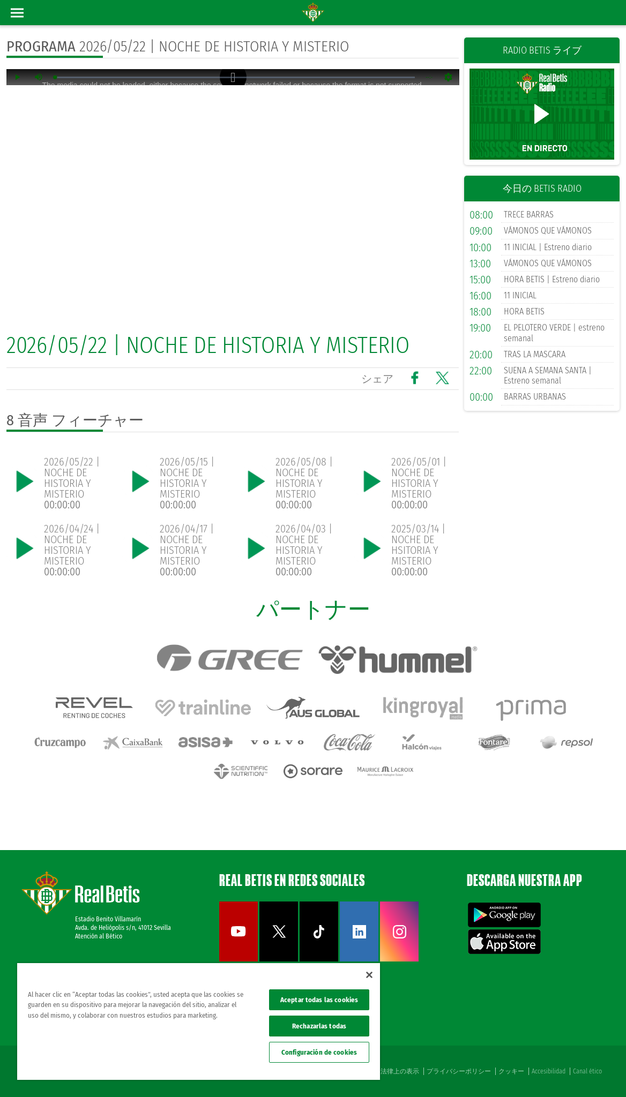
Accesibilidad (548, 1071)
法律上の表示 (400, 1071)
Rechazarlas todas (319, 1026)
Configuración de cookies (319, 1052)
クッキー (511, 1071)
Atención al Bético (98, 936)
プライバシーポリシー (459, 1071)
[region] (198, 1021)
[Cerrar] (369, 975)
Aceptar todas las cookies (319, 1000)
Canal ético (587, 1071)
